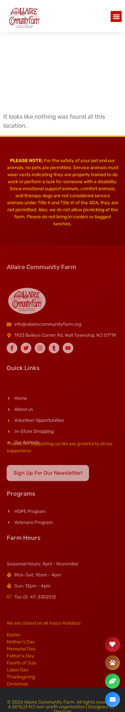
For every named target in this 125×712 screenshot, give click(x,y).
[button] (116, 17)
